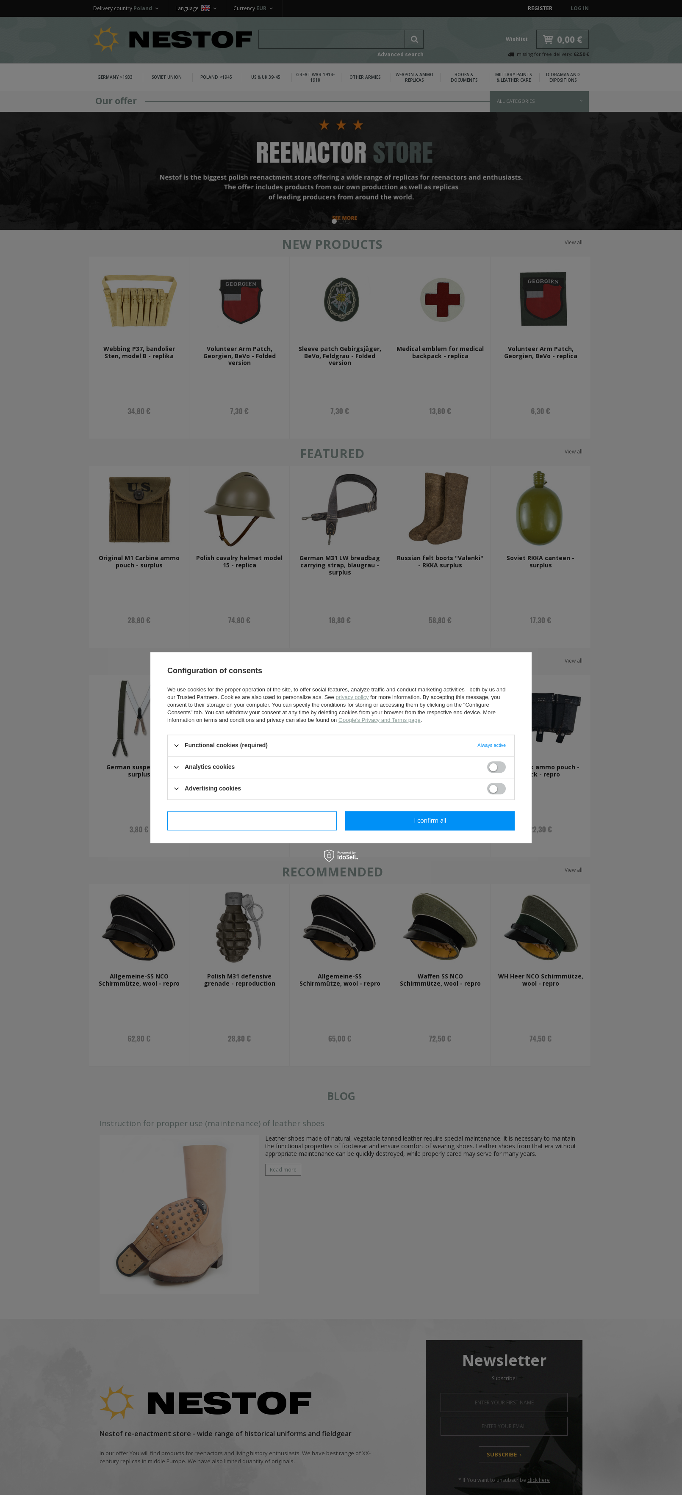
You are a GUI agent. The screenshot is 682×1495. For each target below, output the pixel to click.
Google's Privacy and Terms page (379, 720)
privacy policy (352, 697)
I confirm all (430, 820)
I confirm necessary (252, 820)
